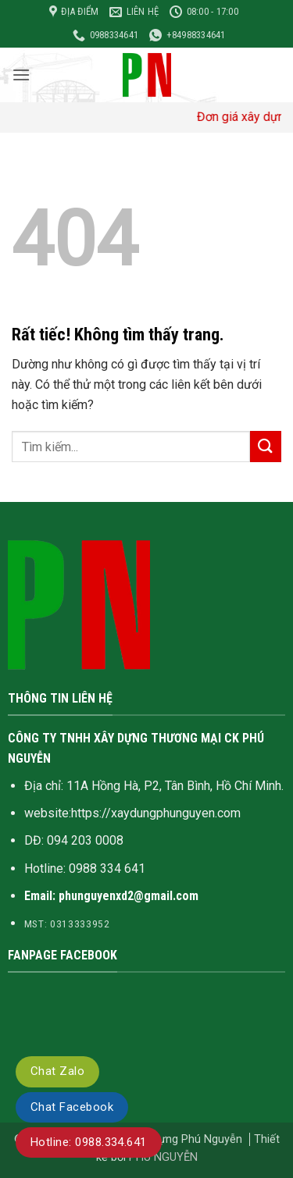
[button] (21, 74)
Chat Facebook (71, 1107)
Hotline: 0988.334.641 (88, 1142)
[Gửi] (265, 446)
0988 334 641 (107, 868)
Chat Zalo (57, 1071)
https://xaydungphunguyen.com (156, 813)
